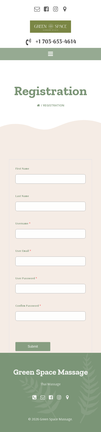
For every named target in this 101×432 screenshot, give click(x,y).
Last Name (22, 297)
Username (22, 324)
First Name (22, 269)
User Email (23, 351)
